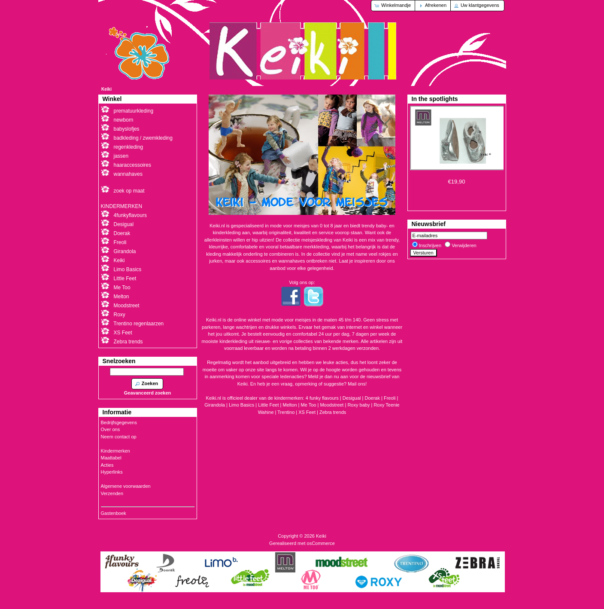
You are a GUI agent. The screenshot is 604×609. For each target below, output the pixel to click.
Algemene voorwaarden (126, 486)
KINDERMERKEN (122, 206)
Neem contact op (119, 436)
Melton (290, 404)
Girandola (125, 251)
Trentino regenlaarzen (138, 324)
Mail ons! (357, 383)
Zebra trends (332, 412)
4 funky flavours (323, 398)
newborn (124, 120)
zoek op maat (129, 191)
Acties (107, 465)
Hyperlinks (112, 471)
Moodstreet (331, 404)
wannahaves (128, 174)
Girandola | (216, 404)
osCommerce (321, 543)
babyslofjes (127, 129)
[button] (393, 5)
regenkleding (128, 147)
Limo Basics (128, 269)
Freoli (390, 398)
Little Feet (268, 404)
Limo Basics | (243, 404)
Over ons (110, 429)
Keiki (106, 89)
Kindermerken (115, 450)
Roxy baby (358, 404)
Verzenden (112, 493)
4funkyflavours (130, 215)
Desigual (124, 224)
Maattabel (111, 457)
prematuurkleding (134, 111)
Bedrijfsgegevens (119, 422)
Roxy (119, 315)
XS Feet (307, 412)
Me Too (308, 404)
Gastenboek (113, 513)
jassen (121, 156)
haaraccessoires (132, 165)
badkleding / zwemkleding (143, 138)
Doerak (372, 398)
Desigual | (354, 398)
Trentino (285, 412)
